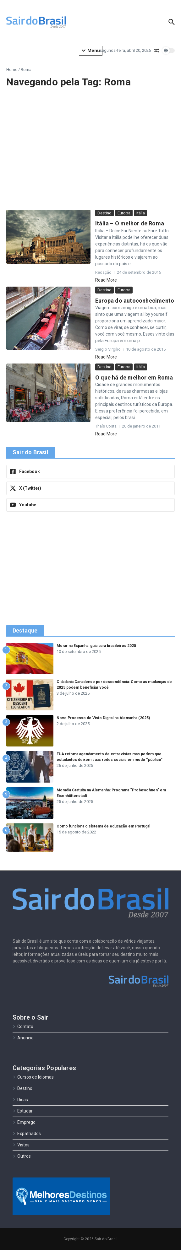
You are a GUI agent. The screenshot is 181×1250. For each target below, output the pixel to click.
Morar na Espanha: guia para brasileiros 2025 (96, 646)
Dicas (20, 1099)
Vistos (21, 1144)
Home (11, 69)
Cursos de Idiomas (33, 1077)
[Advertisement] (90, 149)
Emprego (24, 1122)
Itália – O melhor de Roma (129, 223)
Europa (124, 213)
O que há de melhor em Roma (134, 377)
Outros (22, 1156)
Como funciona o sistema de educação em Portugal (103, 826)
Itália (140, 213)
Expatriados (27, 1133)
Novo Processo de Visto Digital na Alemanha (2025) (103, 718)
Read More (106, 280)
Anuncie (23, 1037)
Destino (104, 213)
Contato (23, 1026)
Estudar (23, 1110)
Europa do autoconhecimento (134, 300)
